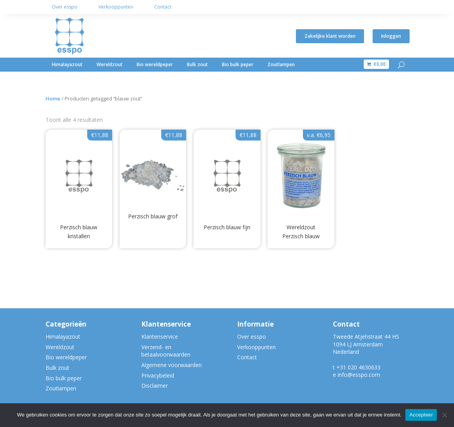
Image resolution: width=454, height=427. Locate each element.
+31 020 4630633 (358, 367)
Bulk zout (197, 64)
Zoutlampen (281, 64)
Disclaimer (154, 385)
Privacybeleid (157, 375)
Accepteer (421, 415)
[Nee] (444, 415)
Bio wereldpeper (155, 64)
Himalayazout (67, 64)
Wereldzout (110, 64)
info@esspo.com (359, 374)
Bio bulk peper (237, 64)
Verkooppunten (116, 7)
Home (53, 98)
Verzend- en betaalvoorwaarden (165, 350)
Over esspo (64, 7)
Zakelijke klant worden (329, 36)
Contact (162, 7)
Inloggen (391, 36)
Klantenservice (159, 336)
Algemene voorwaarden (171, 365)
